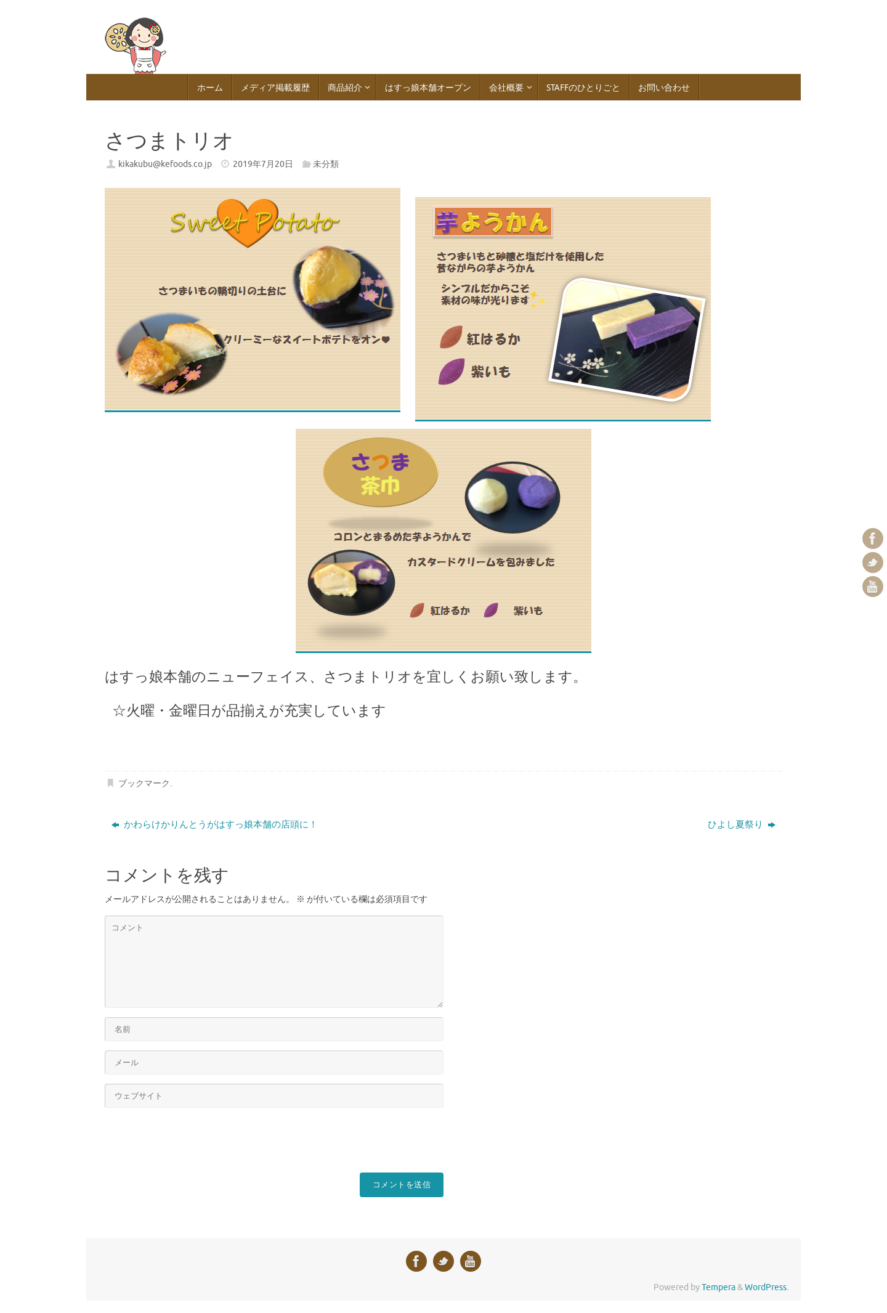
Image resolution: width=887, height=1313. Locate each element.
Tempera (718, 1287)
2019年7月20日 (263, 164)
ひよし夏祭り (742, 825)
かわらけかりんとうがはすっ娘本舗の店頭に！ (214, 825)
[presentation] (198, 1141)
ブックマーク (144, 783)
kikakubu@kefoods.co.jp (165, 164)
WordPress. (766, 1287)
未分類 (326, 164)
